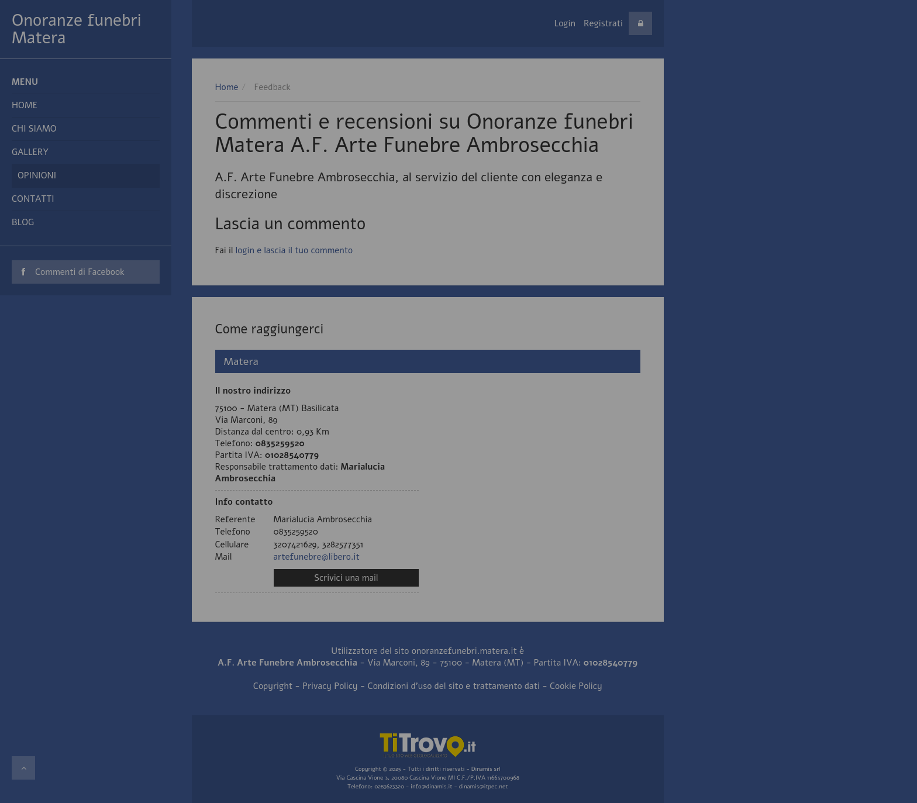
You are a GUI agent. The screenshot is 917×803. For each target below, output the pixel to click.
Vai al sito (458, 85)
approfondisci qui (828, 51)
